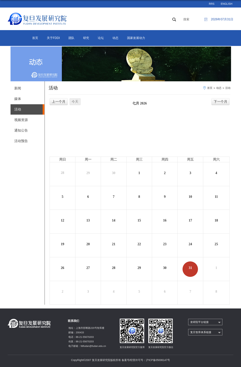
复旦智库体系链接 (200, 332)
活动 (227, 87)
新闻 (17, 88)
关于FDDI (53, 38)
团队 (71, 38)
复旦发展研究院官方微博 (132, 347)
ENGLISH (226, 3)
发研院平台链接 (199, 322)
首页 (35, 38)
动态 (115, 38)
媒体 (17, 99)
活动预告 (21, 141)
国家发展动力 (136, 38)
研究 (86, 38)
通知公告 (21, 130)
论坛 (101, 38)
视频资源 (21, 120)
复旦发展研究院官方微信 (160, 347)
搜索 (186, 19)
